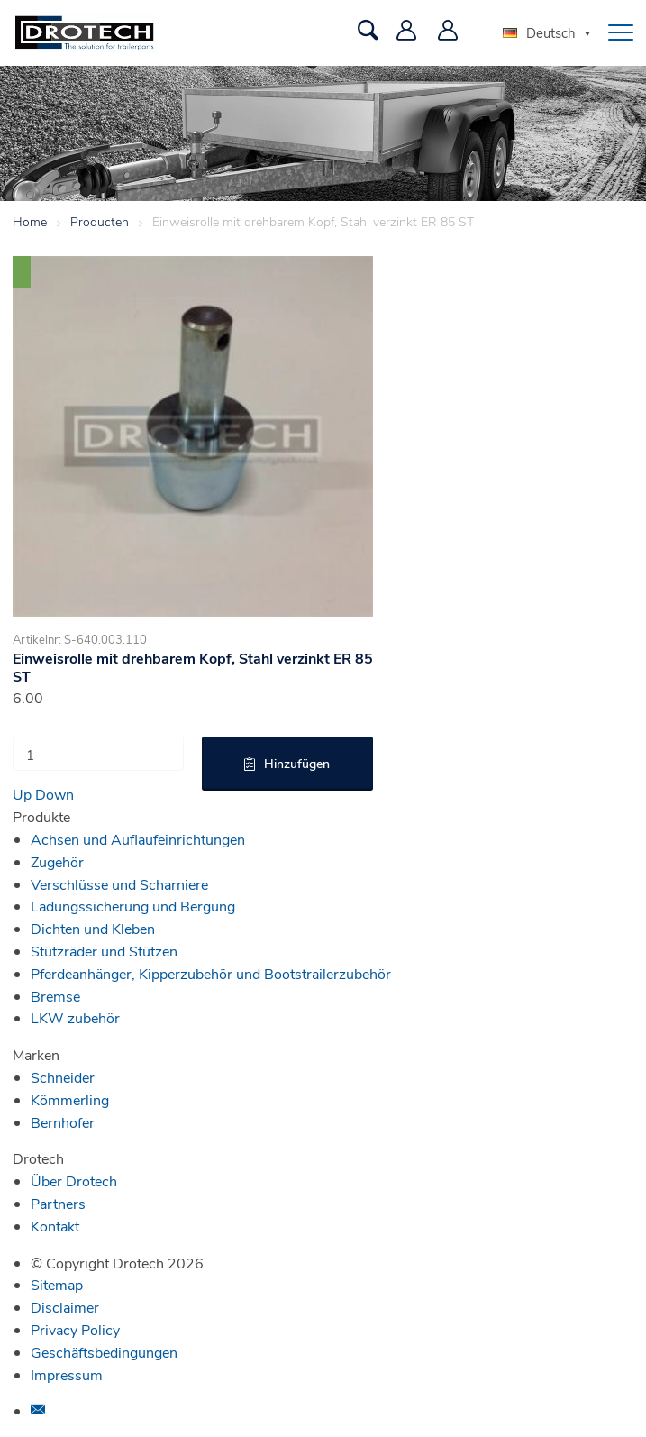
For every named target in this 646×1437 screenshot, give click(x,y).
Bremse (55, 995)
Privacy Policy (75, 1329)
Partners (58, 1203)
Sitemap (57, 1284)
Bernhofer (63, 1121)
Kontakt (55, 1225)
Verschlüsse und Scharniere (119, 883)
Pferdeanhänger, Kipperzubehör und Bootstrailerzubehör (211, 973)
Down (54, 793)
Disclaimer (65, 1306)
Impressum (67, 1374)
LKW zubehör (75, 1017)
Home (30, 221)
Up (22, 793)
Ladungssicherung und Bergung (133, 905)
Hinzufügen (297, 763)
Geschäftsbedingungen (104, 1351)
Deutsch (539, 32)
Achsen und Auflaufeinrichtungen (138, 838)
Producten (99, 221)
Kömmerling (70, 1099)
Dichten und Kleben (93, 928)
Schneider (63, 1076)
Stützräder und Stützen (104, 950)
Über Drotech (74, 1180)
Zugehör (57, 861)
